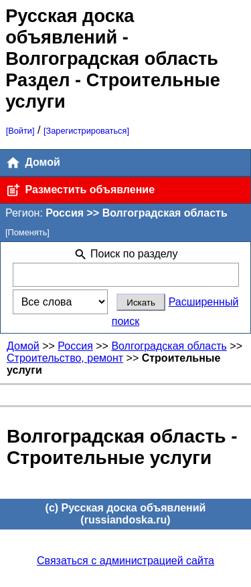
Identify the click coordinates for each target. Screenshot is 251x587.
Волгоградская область (169, 346)
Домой (32, 162)
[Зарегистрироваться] (86, 131)
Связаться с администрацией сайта (125, 560)
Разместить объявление (80, 190)
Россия (75, 346)
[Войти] (20, 131)
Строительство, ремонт (65, 358)
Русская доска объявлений (69, 26)
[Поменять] (27, 232)
